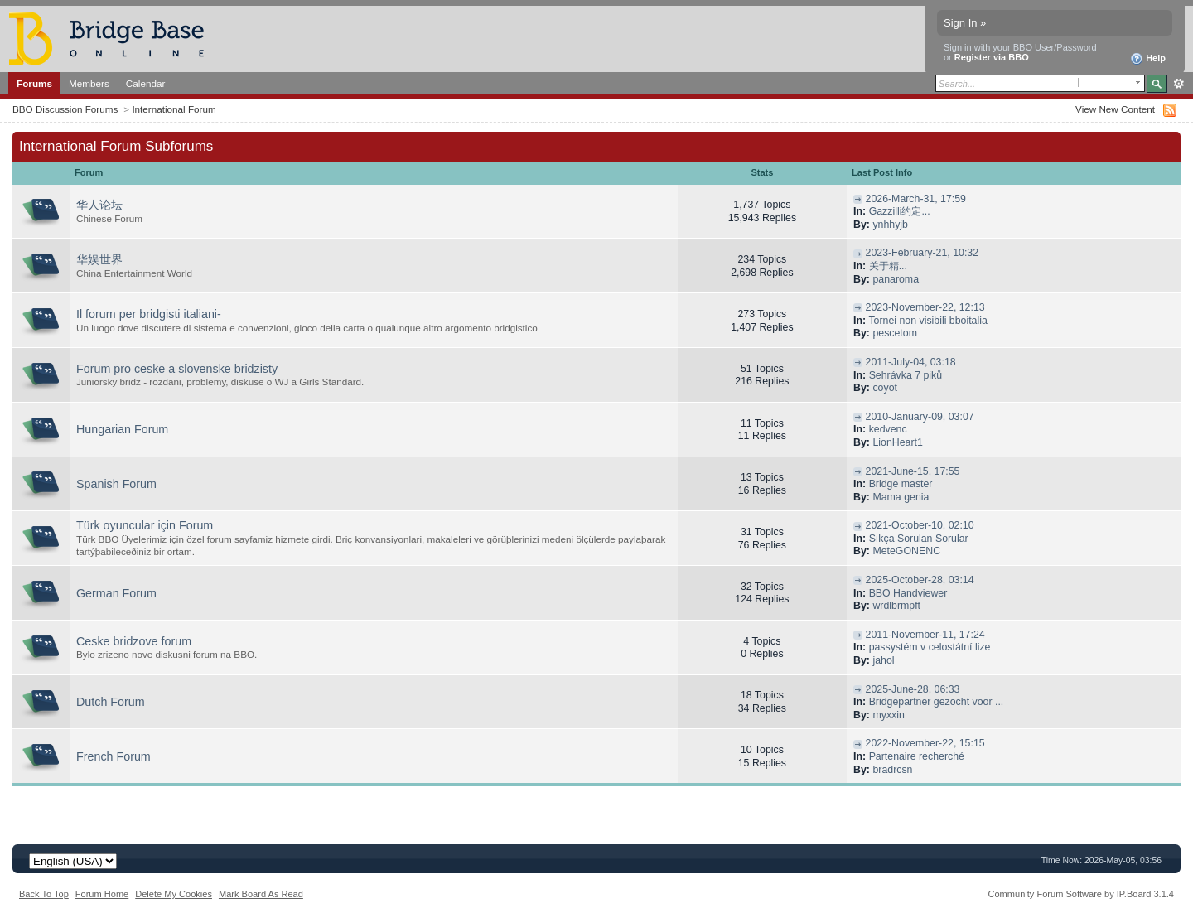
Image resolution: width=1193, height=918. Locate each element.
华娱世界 (99, 259)
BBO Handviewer (908, 593)
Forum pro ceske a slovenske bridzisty (177, 368)
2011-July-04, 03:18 (911, 362)
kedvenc (888, 429)
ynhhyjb (890, 224)
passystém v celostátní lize (930, 647)
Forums (34, 83)
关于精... (888, 266)
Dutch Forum (110, 701)
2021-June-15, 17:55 (913, 471)
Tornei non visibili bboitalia (927, 320)
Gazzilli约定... (899, 211)
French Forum (113, 756)
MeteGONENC (906, 551)
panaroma (895, 279)
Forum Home (101, 894)
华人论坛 (99, 204)
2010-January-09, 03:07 (920, 417)
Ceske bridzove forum (133, 641)
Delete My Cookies (173, 894)
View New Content (1115, 109)
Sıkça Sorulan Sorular (918, 538)
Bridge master (901, 484)
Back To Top (44, 894)
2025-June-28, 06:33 (913, 689)
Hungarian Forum (122, 429)
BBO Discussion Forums (65, 109)
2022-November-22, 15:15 (925, 743)
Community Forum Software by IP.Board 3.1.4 (1081, 894)
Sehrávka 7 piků (906, 375)
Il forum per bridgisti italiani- (148, 314)
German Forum (116, 593)
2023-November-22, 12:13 (925, 307)
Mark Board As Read (261, 894)
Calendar (146, 83)
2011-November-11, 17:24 (925, 634)
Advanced (1178, 83)
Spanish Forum (116, 483)
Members (89, 83)
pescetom (894, 333)
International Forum (173, 109)
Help (1148, 58)
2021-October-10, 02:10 (920, 525)
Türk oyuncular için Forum (144, 525)
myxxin (888, 715)
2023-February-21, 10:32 (922, 252)
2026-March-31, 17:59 (916, 199)
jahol (883, 660)
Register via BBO (991, 57)
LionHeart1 (897, 442)
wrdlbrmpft (896, 605)
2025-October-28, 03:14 (920, 580)
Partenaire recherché (916, 756)
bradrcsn (892, 769)
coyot (884, 388)
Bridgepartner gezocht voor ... (936, 702)
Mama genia (900, 497)
